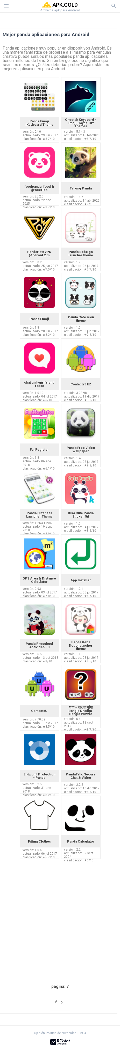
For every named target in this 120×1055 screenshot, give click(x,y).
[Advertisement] (60, 19)
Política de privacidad (61, 1033)
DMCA (81, 1033)
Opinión (39, 1033)
